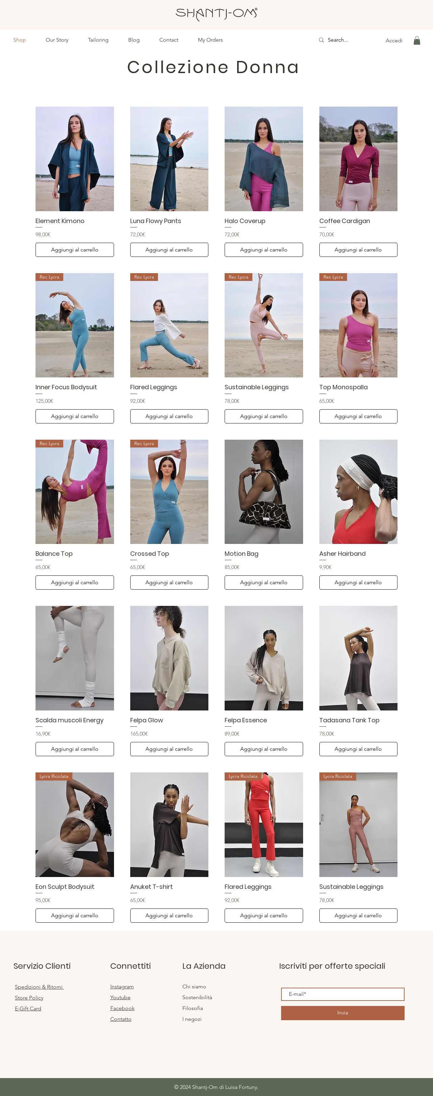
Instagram (122, 986)
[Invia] (343, 1013)
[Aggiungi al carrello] (75, 250)
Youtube (120, 997)
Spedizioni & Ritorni (39, 987)
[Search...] (341, 40)
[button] (416, 40)
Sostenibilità (197, 997)
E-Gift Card (28, 1008)
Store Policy (29, 997)
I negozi (192, 1019)
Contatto (121, 1019)
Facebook (122, 1008)
